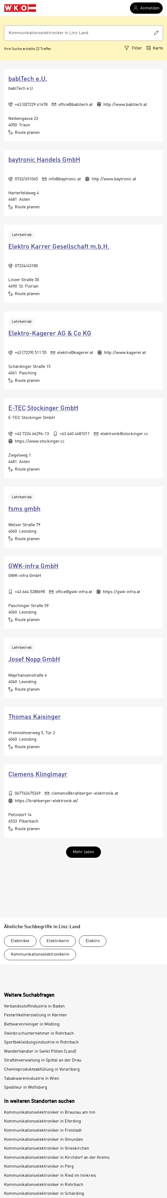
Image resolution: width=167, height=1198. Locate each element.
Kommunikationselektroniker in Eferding (42, 1121)
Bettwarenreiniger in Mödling (32, 1024)
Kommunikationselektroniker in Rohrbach (43, 1185)
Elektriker (20, 941)
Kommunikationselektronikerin (40, 954)
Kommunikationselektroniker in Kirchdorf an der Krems (57, 1158)
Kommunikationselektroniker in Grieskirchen (46, 1148)
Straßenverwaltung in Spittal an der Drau (42, 1060)
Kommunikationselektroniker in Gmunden (43, 1140)
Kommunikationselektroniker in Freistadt (43, 1130)
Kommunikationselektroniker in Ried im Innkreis (50, 1176)
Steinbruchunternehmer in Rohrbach (39, 1033)
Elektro (93, 941)
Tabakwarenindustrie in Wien (31, 1079)
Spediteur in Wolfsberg (25, 1087)
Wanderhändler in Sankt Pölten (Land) (40, 1051)
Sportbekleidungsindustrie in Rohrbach (41, 1042)
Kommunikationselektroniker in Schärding (44, 1194)
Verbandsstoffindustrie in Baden (34, 1006)
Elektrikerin (57, 941)
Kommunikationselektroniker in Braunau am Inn (49, 1112)
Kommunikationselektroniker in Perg (39, 1166)
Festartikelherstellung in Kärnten (35, 1015)
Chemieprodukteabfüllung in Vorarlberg (42, 1069)
